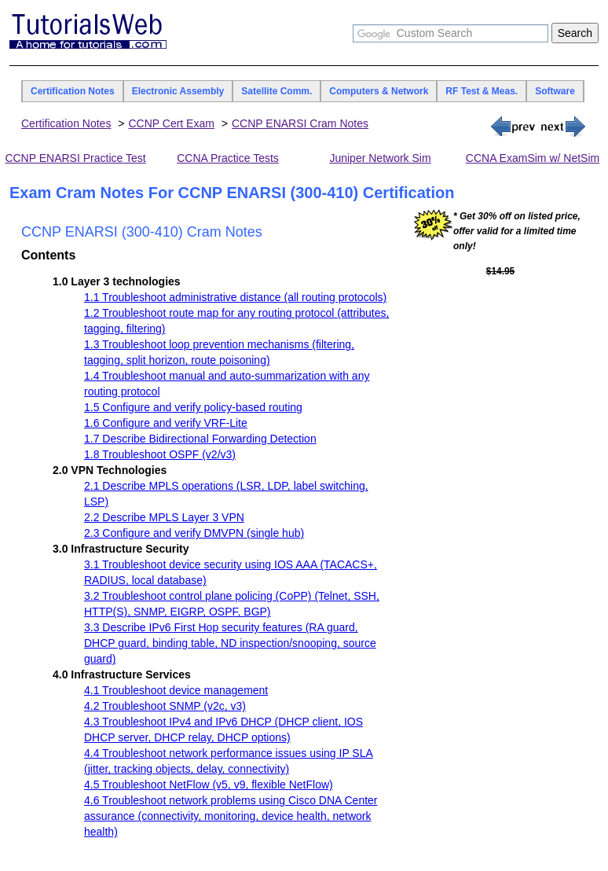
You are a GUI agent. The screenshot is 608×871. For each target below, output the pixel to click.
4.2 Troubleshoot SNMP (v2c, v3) (165, 706)
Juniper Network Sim (379, 158)
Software (555, 91)
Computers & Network (378, 91)
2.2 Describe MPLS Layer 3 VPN (164, 517)
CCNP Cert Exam (171, 123)
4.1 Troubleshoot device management (176, 690)
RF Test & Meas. (481, 91)
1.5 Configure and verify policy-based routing (193, 407)
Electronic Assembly (178, 91)
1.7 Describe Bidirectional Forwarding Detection (200, 438)
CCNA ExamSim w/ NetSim (532, 158)
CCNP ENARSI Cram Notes (300, 123)
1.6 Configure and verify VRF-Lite (165, 423)
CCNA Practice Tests (228, 158)
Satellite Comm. (276, 91)
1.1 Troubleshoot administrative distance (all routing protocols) (235, 297)
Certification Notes (73, 91)
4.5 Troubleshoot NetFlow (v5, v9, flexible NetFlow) (208, 784)
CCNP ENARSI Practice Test (75, 158)
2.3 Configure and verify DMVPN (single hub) (194, 533)
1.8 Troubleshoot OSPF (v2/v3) (160, 454)
